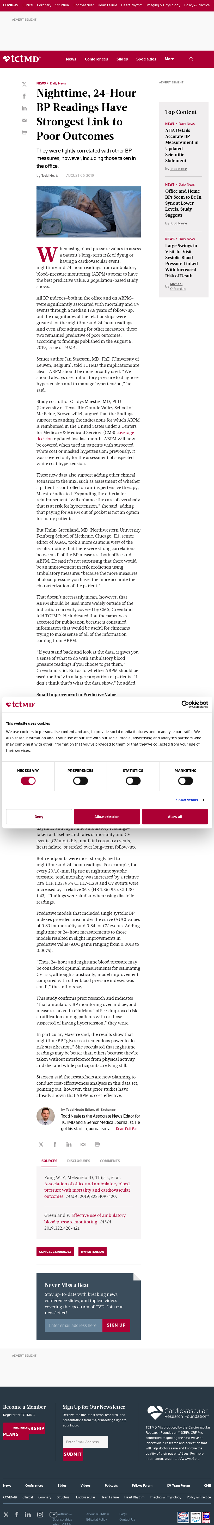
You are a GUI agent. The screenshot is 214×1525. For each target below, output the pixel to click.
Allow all (175, 816)
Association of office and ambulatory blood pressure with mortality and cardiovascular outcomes (87, 1189)
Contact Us (127, 1517)
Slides (122, 59)
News (71, 59)
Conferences (96, 59)
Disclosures (78, 1159)
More (169, 58)
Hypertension (92, 1250)
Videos (85, 1483)
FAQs (123, 1512)
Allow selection (106, 816)
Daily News (59, 83)
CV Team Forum (178, 1483)
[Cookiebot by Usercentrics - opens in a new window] (185, 704)
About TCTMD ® (97, 1512)
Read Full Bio (128, 1127)
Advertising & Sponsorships (62, 1514)
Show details (187, 800)
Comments (110, 1159)
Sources (49, 1159)
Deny (39, 816)
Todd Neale (50, 175)
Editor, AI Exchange (103, 1108)
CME (207, 1483)
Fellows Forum (142, 1483)
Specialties (146, 59)
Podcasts (111, 1483)
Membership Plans (24, 1429)
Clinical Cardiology (55, 1250)
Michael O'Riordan (178, 288)
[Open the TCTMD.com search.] (191, 59)
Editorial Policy (96, 1517)
